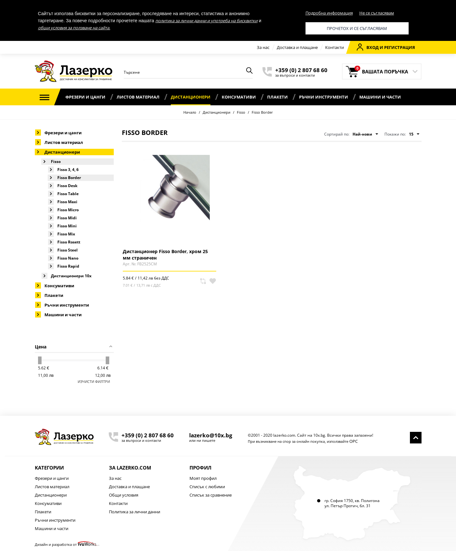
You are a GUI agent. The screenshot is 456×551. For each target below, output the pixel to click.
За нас (263, 47)
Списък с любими (207, 486)
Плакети (277, 97)
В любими (212, 281)
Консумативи (239, 97)
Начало (189, 112)
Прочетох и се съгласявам (357, 28)
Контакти (334, 47)
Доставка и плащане (297, 47)
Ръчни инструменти (323, 97)
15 (414, 134)
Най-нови (365, 134)
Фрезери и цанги (85, 97)
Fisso (241, 112)
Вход (368, 47)
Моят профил (203, 478)
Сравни (203, 281)
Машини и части (380, 97)
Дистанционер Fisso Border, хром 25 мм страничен (165, 254)
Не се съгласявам (376, 13)
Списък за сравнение (210, 495)
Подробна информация (329, 13)
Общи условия (123, 495)
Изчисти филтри (94, 381)
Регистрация (399, 47)
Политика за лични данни (134, 511)
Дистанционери (190, 97)
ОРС (353, 441)
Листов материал (138, 97)
